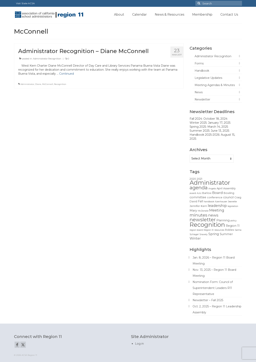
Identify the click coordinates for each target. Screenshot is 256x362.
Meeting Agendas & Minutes (215, 85)
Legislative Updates (208, 78)
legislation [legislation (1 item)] (233, 206)
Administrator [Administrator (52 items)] (210, 182)
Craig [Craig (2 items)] (237, 197)
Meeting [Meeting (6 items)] (216, 210)
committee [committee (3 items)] (198, 197)
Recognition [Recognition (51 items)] (207, 224)
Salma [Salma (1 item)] (238, 230)
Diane (38, 84)
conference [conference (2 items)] (214, 197)
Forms (199, 63)
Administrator (27, 84)
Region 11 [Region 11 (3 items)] (233, 226)
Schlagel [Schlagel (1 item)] (194, 234)
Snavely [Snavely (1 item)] (203, 234)
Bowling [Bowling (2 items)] (229, 193)
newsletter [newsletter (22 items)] (203, 220)
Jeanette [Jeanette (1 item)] (232, 201)
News (199, 92)
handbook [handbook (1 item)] (209, 201)
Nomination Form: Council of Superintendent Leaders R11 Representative (213, 288)
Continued (66, 73)
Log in (139, 343)
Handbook (202, 70)
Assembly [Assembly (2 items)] (229, 188)
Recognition (60, 84)
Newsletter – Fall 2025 (208, 300)
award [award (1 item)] (193, 193)
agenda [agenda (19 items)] (199, 188)
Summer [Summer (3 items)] (226, 234)
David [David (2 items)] (193, 201)
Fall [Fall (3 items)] (200, 201)
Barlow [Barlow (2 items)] (206, 193)
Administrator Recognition (47, 58)
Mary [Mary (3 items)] (193, 210)
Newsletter (202, 99)
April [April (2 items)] (219, 188)
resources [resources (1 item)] (219, 230)
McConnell (47, 84)
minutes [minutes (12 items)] (198, 215)
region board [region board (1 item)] (196, 230)
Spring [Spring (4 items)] (213, 234)
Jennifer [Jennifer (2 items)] (195, 206)
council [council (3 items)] (228, 197)
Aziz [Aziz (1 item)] (199, 193)
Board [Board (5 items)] (217, 193)
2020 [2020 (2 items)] (193, 178)
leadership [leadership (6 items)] (217, 206)
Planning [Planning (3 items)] (223, 220)
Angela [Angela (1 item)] (212, 188)
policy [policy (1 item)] (233, 220)
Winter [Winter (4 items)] (195, 238)
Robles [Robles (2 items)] (229, 229)
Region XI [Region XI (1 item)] (209, 230)
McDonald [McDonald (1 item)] (203, 211)
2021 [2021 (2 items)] (199, 178)
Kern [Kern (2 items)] (204, 206)
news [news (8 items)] (213, 215)
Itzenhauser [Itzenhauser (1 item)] (221, 201)
